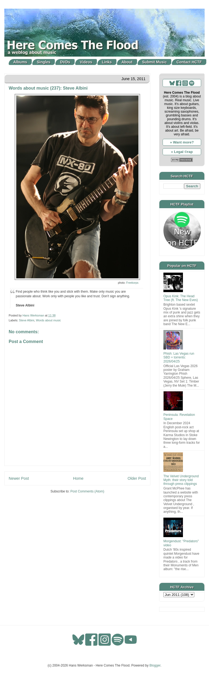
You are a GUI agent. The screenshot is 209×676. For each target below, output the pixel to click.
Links (107, 62)
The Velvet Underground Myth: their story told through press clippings (181, 480)
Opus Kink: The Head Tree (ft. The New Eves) (180, 298)
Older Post (137, 478)
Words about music (48, 320)
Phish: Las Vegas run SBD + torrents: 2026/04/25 (178, 357)
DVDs (65, 62)
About (127, 62)
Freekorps (132, 282)
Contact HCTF (189, 62)
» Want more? (182, 142)
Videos (86, 62)
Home (78, 478)
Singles (43, 62)
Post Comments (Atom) (87, 491)
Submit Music (154, 62)
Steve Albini (26, 320)
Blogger (155, 665)
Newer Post (19, 478)
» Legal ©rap (182, 152)
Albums (20, 62)
